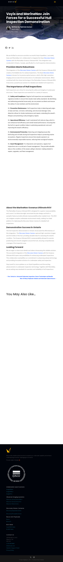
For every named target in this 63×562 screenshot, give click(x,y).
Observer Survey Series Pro (13, 501)
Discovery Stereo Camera (28, 70)
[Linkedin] (12, 47)
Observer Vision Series (12, 504)
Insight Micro (9, 491)
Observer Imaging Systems (15, 497)
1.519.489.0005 (10, 543)
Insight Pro (9, 494)
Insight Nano (9, 489)
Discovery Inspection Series (13, 510)
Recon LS (8, 521)
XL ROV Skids (9, 529)
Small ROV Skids (10, 527)
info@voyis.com (10, 545)
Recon (8, 519)
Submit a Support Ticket (12, 548)
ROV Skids (9, 525)
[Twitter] (9, 47)
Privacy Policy (10, 550)
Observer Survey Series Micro (14, 499)
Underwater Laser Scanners (15, 487)
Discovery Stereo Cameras (15, 508)
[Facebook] (6, 47)
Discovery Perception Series (13, 513)
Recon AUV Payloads (13, 517)
